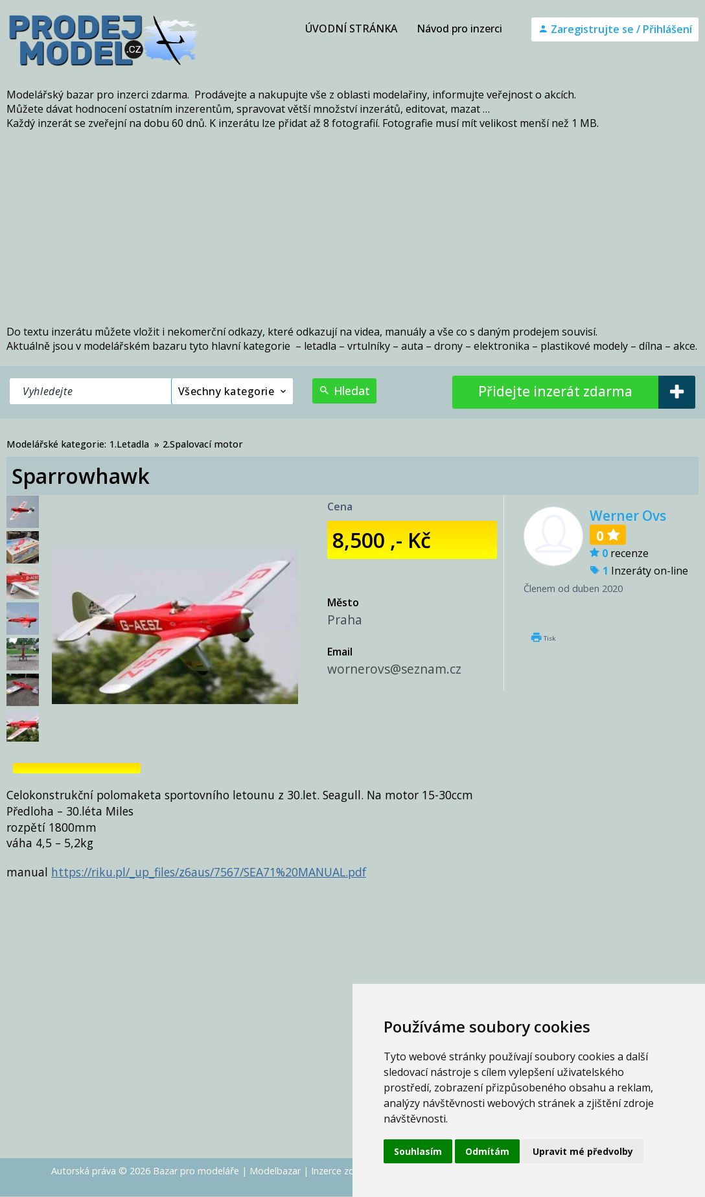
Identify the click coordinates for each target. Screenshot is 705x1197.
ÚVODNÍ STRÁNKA (351, 28)
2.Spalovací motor (203, 444)
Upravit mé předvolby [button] (583, 1151)
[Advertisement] (352, 227)
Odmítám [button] (487, 1151)
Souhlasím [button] (418, 1151)
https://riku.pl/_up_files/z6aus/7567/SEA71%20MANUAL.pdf (208, 872)
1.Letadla (129, 444)
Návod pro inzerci (459, 28)
